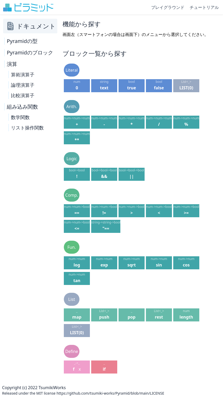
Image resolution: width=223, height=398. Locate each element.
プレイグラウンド (167, 7)
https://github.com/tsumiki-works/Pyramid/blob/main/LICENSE (110, 393)
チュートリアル (204, 7)
